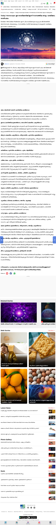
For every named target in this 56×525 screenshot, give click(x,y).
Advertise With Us (18, 511)
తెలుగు (12, 1)
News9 (5, 1)
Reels (3, 471)
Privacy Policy (39, 511)
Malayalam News (5, 12)
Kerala (23, 6)
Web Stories (5, 330)
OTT (50, 9)
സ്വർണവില (18, 9)
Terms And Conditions (49, 511)
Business (46, 6)
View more (51, 330)
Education (52, 6)
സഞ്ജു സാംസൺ (32, 9)
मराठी (16, 1)
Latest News (6, 408)
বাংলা (23, 1)
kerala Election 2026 (16, 6)
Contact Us (4, 511)
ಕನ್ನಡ (9, 1)
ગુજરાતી (19, 1)
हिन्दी (2, 1)
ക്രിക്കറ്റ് (24, 9)
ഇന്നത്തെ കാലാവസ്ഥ (7, 9)
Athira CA (7, 64)
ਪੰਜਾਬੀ (26, 1)
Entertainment (39, 6)
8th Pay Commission (42, 9)
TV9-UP (36, 1)
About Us (10, 511)
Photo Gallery (6, 439)
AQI (44, 3)
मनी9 (33, 1)
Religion (12, 12)
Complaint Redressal (29, 511)
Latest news (6, 6)
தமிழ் (30, 1)
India (33, 6)
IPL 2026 (28, 6)
